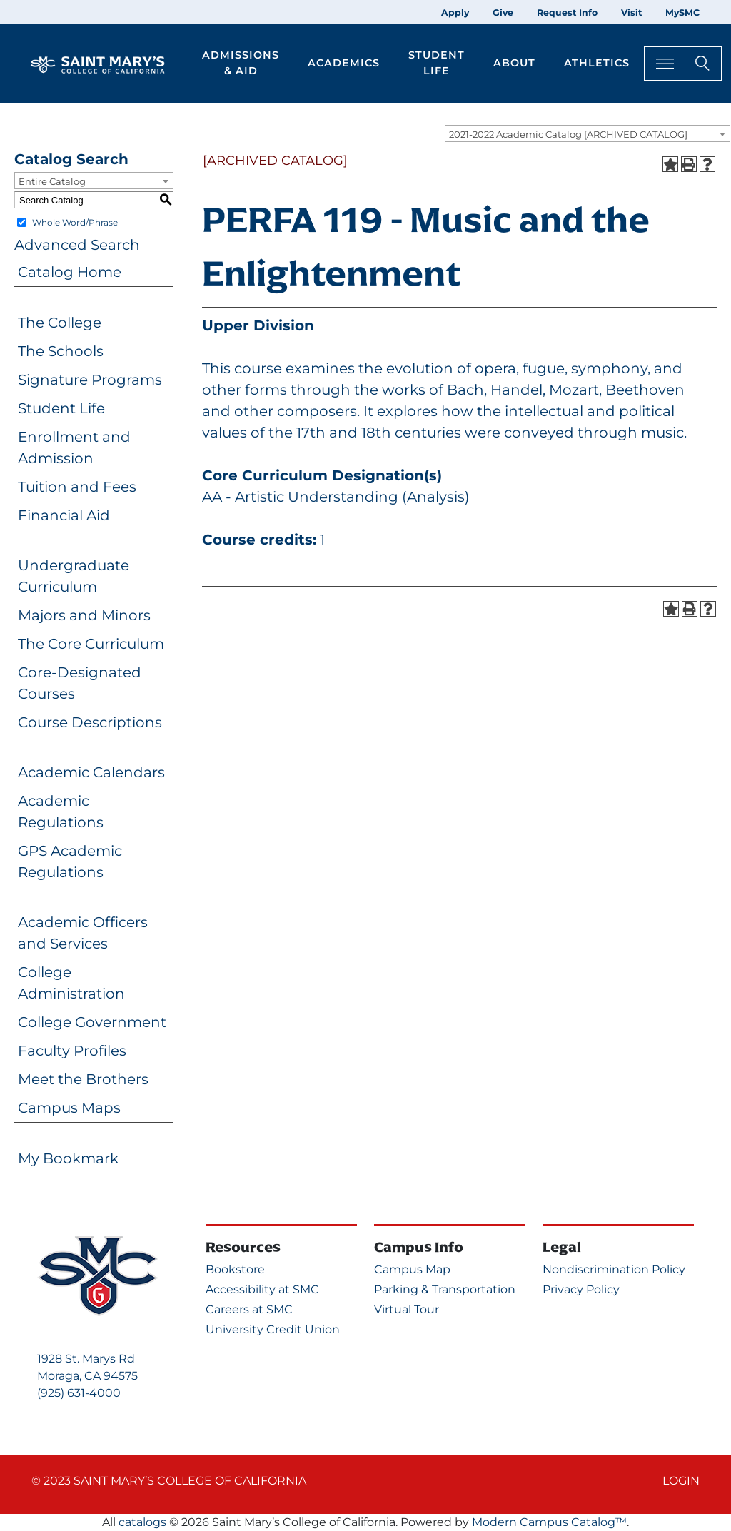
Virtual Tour (406, 1309)
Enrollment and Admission (74, 447)
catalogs (142, 1522)
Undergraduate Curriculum (73, 576)
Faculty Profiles (72, 1050)
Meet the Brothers (83, 1079)
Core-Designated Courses (79, 683)
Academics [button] (344, 62)
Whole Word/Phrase (75, 222)
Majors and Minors (84, 615)
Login (681, 1480)
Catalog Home (69, 272)
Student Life (61, 408)
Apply (455, 12)
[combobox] (587, 133)
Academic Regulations (61, 811)
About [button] (514, 62)
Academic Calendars (91, 772)
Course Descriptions (90, 722)
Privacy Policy (581, 1289)
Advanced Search (77, 244)
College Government (92, 1022)
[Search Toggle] (683, 63)
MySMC (682, 12)
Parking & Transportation (444, 1289)
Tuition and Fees (77, 486)
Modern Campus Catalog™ (549, 1522)
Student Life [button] (436, 63)
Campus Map (412, 1269)
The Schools (61, 351)
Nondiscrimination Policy (614, 1269)
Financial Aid (64, 515)
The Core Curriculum (91, 643)
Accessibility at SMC (262, 1289)
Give (503, 12)
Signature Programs (90, 379)
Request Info (567, 12)
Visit (631, 12)
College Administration (71, 983)
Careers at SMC (249, 1309)
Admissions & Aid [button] (240, 63)
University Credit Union (273, 1329)
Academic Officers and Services (83, 933)
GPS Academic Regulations (70, 861)
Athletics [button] (597, 62)
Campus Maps (69, 1107)
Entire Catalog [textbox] (52, 181)
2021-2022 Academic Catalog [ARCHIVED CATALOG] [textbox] (568, 134)
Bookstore (235, 1269)
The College (59, 322)
